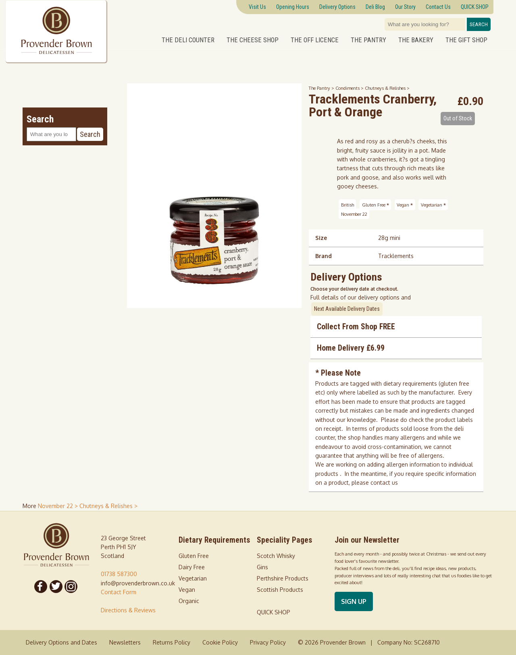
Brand (323, 255)
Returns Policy (171, 642)
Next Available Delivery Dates (347, 309)
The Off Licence (315, 39)
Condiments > (350, 88)
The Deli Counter (188, 39)
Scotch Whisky (276, 555)
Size (321, 237)
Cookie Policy (220, 642)
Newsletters (125, 642)
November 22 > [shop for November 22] (58, 505)
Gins (262, 567)
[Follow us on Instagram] (71, 586)
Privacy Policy (268, 642)
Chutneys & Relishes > (387, 88)
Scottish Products (280, 589)
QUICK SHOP (273, 612)
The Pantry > (322, 88)
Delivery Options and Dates (61, 642)
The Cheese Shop (253, 39)
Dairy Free (192, 567)
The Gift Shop (466, 39)
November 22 (354, 214)
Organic (189, 600)
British (347, 205)
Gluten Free (375, 205)
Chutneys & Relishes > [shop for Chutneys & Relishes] (108, 505)
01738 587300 (119, 573)
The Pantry (368, 39)
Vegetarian (433, 205)
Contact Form (118, 592)
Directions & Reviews (128, 610)
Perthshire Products (282, 578)
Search (479, 24)
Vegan (405, 205)
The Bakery (415, 39)
